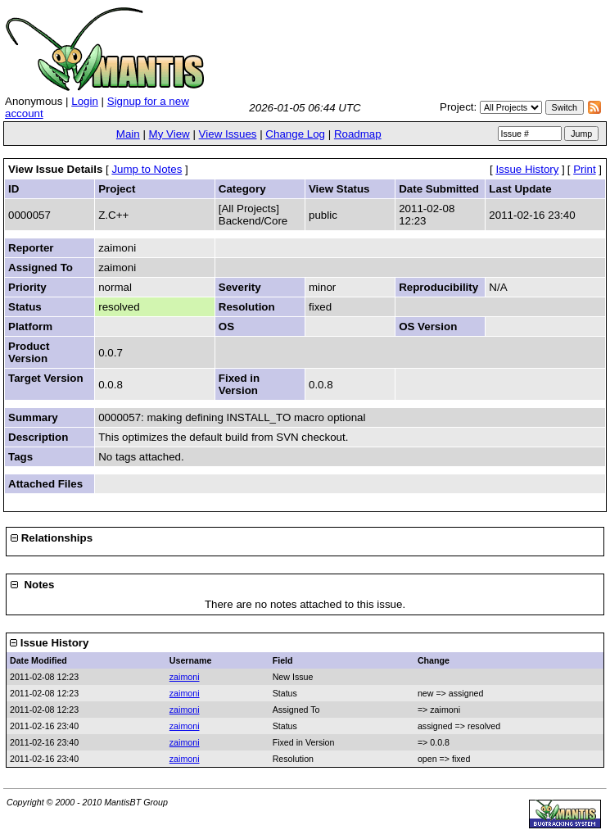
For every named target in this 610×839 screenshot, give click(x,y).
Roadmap (358, 134)
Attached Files (45, 484)
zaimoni (184, 677)
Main (128, 134)
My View (169, 134)
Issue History (526, 169)
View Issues (228, 134)
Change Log (295, 134)
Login (84, 101)
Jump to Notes (146, 169)
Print (584, 169)
